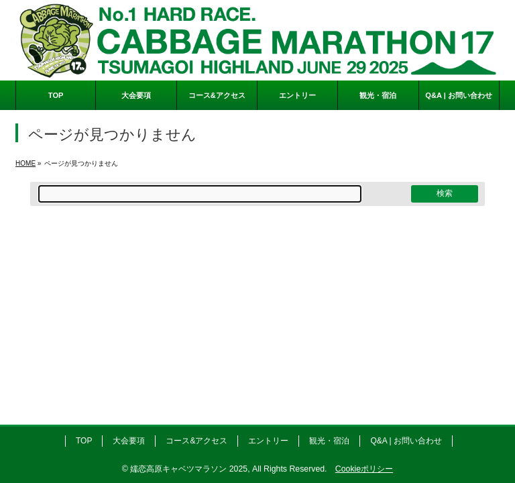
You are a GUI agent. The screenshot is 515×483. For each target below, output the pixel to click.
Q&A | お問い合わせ (405, 440)
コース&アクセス (196, 440)
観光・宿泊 (329, 440)
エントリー (268, 440)
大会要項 (129, 440)
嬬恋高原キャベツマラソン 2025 (188, 469)
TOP (84, 440)
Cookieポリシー (364, 469)
